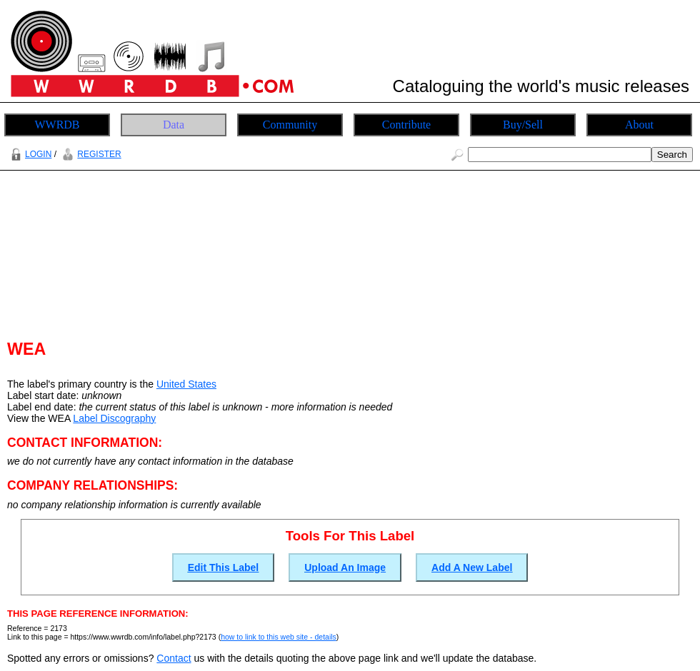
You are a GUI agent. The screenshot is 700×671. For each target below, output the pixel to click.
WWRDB (56, 124)
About (639, 124)
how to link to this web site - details (278, 636)
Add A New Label (471, 567)
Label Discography (114, 418)
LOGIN (29, 154)
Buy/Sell (523, 124)
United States (186, 384)
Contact (173, 658)
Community (290, 124)
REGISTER (90, 154)
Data (173, 124)
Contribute (406, 124)
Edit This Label (223, 567)
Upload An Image (345, 567)
